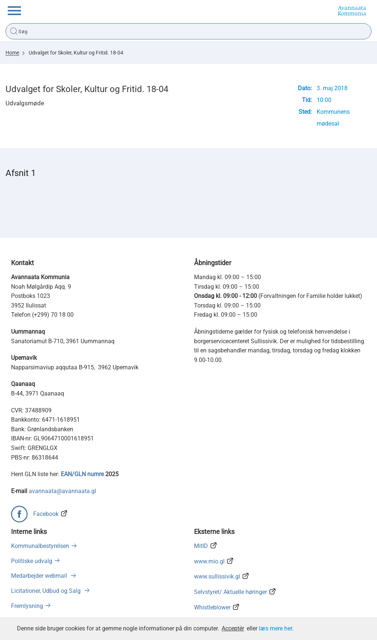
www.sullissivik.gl (217, 576)
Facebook (46, 513)
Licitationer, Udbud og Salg (46, 590)
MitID (201, 545)
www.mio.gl (209, 561)
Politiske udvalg (31, 561)
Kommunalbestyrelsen (40, 545)
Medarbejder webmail (39, 575)
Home (12, 53)
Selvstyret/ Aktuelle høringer (230, 591)
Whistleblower (212, 607)
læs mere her (275, 628)
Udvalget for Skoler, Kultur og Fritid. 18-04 (76, 53)
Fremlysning (27, 605)
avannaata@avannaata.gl (62, 491)
